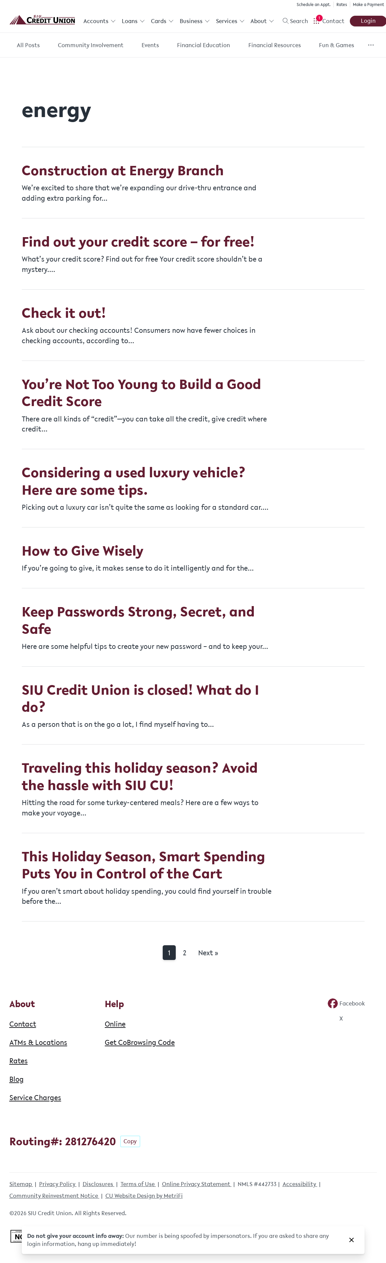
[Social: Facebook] (346, 1003)
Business (194, 21)
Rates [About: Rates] (18, 1061)
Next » (208, 953)
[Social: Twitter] (335, 1018)
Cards (162, 21)
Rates (341, 4)
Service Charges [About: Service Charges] (35, 1097)
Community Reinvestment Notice (54, 1196)
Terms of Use (138, 1184)
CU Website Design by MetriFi (144, 1196)
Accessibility (300, 1184)
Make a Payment (367, 4)
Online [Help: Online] (115, 1024)
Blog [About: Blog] (16, 1079)
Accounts (99, 21)
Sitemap (21, 1184)
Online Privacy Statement (197, 1184)
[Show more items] (371, 45)
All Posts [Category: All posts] (28, 45)
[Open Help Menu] (328, 21)
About (262, 21)
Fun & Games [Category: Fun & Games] (336, 45)
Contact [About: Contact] (22, 1024)
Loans (133, 21)
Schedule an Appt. (313, 4)
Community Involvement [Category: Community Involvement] (91, 45)
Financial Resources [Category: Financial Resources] (274, 45)
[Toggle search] (292, 21)
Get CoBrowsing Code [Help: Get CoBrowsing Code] (140, 1042)
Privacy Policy (58, 1184)
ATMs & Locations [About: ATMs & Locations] (38, 1042)
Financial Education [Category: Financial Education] (203, 45)
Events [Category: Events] (150, 45)
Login (367, 21)
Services (229, 21)
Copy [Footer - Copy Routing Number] (130, 1141)
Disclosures (98, 1184)
